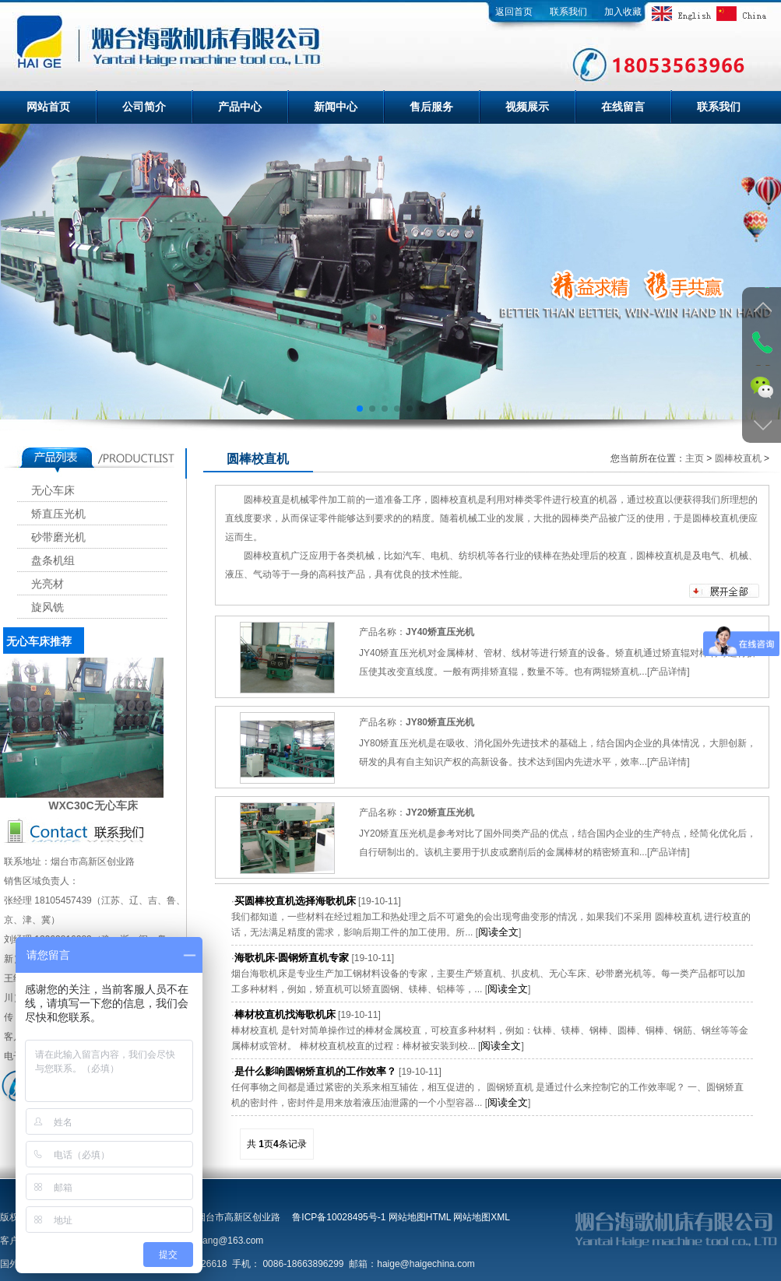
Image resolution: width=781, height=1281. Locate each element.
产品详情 (668, 671)
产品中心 (240, 106)
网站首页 (48, 106)
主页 (694, 458)
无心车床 (53, 491)
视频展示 (527, 106)
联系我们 (568, 11)
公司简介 (144, 106)
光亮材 (47, 584)
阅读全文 (498, 932)
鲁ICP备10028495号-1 (338, 1217)
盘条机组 (53, 561)
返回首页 (514, 11)
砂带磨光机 (58, 537)
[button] (360, 408)
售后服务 (431, 106)
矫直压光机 (58, 514)
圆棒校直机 (738, 458)
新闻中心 (335, 106)
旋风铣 (47, 607)
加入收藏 (623, 11)
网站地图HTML (420, 1217)
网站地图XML (481, 1217)
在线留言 (623, 106)
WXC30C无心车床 (92, 805)
